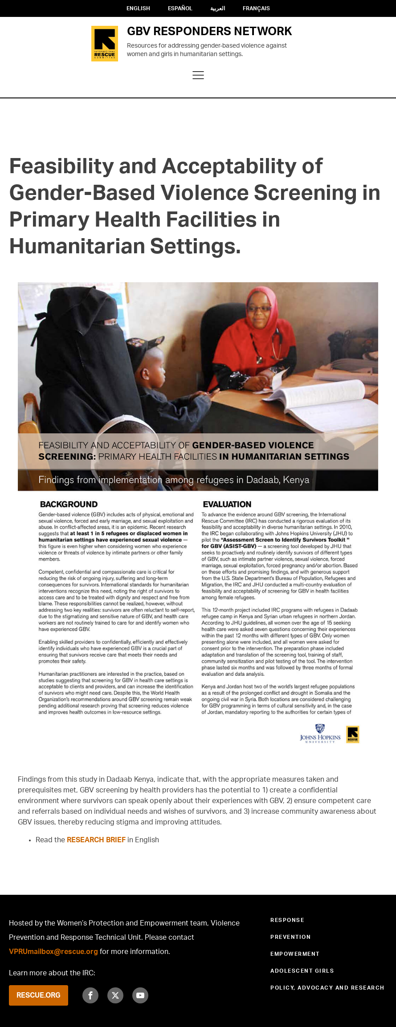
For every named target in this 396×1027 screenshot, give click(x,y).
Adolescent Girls (302, 971)
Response (287, 920)
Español (180, 8)
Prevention (290, 937)
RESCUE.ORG (38, 995)
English (138, 8)
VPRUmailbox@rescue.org (53, 951)
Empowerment (295, 954)
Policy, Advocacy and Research (327, 987)
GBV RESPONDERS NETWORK (209, 31)
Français (256, 8)
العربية (217, 8)
